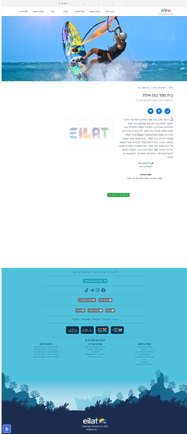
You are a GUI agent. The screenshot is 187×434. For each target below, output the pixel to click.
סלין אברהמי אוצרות (93, 357)
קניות (64, 11)
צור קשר (74, 272)
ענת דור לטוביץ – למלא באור (142, 357)
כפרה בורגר (94, 352)
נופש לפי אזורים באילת (143, 347)
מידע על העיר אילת (108, 272)
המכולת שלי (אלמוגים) (143, 364)
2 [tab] (91, 84)
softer (99, 429)
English (74, 319)
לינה (51, 11)
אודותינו (95, 272)
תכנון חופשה (36, 11)
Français (94, 319)
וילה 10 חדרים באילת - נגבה (142, 352)
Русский (84, 319)
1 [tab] (95, 84)
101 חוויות (22, 11)
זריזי (142, 359)
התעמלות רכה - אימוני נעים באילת (44, 349)
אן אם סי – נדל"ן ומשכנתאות (93, 354)
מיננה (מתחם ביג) (143, 354)
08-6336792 (143, 163)
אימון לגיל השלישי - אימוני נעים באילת (44, 357)
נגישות (78, 310)
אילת (169, 87)
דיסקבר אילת (104, 300)
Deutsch (105, 319)
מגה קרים (143, 362)
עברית (113, 319)
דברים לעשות (93, 11)
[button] (5, 429)
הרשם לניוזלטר (93, 310)
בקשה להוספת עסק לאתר (94, 281)
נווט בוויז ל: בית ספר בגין (117, 195)
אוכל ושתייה (78, 11)
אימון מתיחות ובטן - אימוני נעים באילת (44, 352)
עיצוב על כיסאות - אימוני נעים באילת (44, 347)
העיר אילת (108, 11)
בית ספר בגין (142, 87)
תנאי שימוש (84, 272)
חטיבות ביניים (157, 87)
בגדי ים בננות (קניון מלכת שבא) (93, 347)
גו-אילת (143, 349)
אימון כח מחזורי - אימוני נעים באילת (44, 354)
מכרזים (108, 310)
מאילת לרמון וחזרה (85, 300)
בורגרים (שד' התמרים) (93, 349)
